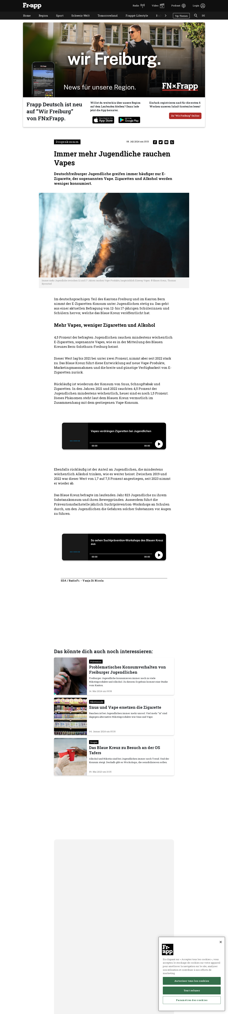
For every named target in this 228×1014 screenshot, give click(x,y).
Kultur (160, 15)
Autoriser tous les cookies (191, 980)
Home (27, 15)
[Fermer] (221, 942)
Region (43, 15)
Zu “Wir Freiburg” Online (185, 115)
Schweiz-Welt (80, 15)
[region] (191, 974)
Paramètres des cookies (191, 1000)
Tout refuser (192, 990)
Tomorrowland (108, 15)
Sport (59, 15)
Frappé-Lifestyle (137, 15)
